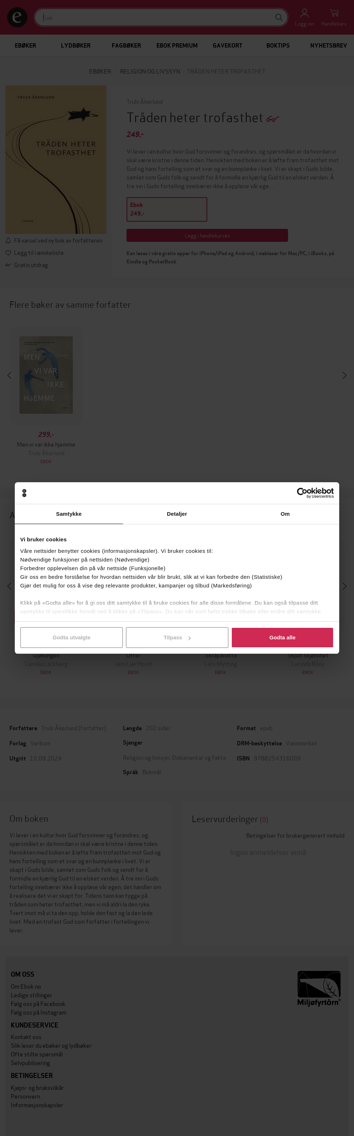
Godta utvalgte (71, 637)
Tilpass (177, 637)
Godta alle (282, 637)
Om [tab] (284, 514)
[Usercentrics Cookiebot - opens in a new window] (302, 493)
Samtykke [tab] (69, 514)
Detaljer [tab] (177, 514)
